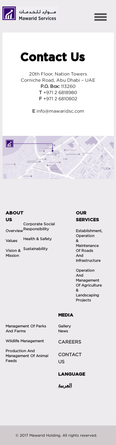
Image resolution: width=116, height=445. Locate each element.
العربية (65, 385)
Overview (14, 231)
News (63, 331)
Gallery (64, 326)
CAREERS (69, 341)
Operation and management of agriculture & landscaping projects (89, 285)
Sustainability (35, 249)
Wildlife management (25, 341)
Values (11, 241)
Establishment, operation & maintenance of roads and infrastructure (89, 245)
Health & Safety (37, 239)
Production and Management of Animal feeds (27, 356)
